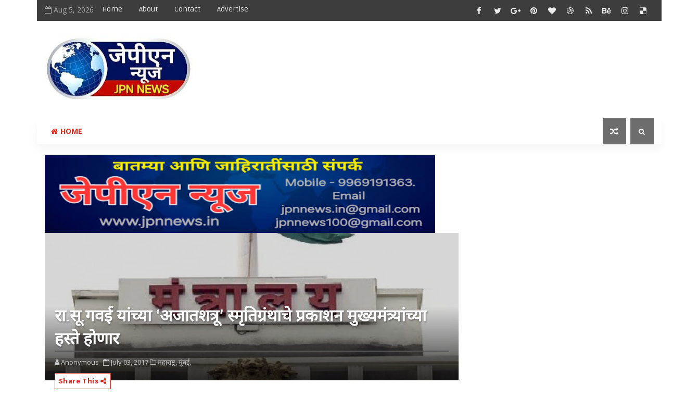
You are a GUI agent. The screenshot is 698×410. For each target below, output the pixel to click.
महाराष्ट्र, (167, 362)
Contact (187, 9)
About (148, 9)
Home (112, 9)
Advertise (232, 9)
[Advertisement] (463, 61)
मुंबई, (185, 362)
